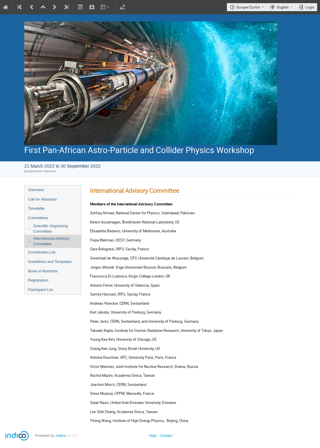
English (283, 7)
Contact (166, 435)
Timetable (36, 208)
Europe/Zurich (248, 7)
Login (309, 7)
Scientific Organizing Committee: (50, 228)
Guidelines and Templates (50, 261)
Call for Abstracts (42, 199)
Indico (61, 435)
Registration (38, 280)
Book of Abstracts (43, 271)
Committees (38, 218)
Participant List (40, 290)
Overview (36, 190)
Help (153, 435)
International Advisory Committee (51, 241)
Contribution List (41, 252)
